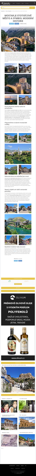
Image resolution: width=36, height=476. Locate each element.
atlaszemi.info (23, 468)
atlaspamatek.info (17, 468)
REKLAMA (22, 465)
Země (14, 3)
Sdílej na (15, 260)
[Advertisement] (18, 269)
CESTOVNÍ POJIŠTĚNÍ (12, 465)
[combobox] (15, 8)
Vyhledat (32, 7)
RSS (25, 465)
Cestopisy (26, 3)
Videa (23, 3)
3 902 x (23, 23)
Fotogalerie (18, 3)
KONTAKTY (17, 465)
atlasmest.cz (12, 468)
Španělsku (14, 251)
